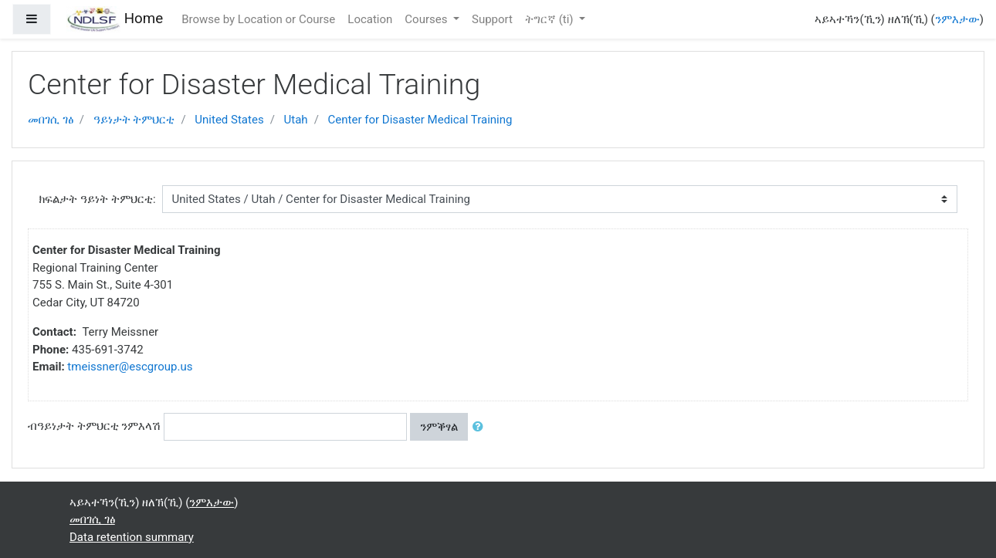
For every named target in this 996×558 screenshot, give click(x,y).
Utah (296, 120)
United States (229, 120)
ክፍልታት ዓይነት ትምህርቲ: (97, 199)
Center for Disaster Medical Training (420, 120)
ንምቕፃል (439, 427)
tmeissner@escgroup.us (129, 367)
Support (492, 19)
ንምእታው (957, 19)
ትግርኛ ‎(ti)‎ (550, 19)
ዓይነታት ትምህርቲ (134, 120)
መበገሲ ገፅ (50, 120)
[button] (481, 427)
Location (369, 19)
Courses (427, 19)
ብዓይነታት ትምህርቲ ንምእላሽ (94, 426)
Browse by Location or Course (258, 19)
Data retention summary (131, 537)
